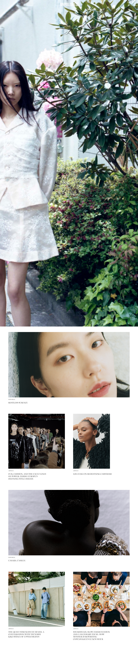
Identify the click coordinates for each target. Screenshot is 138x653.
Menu (10, 5)
